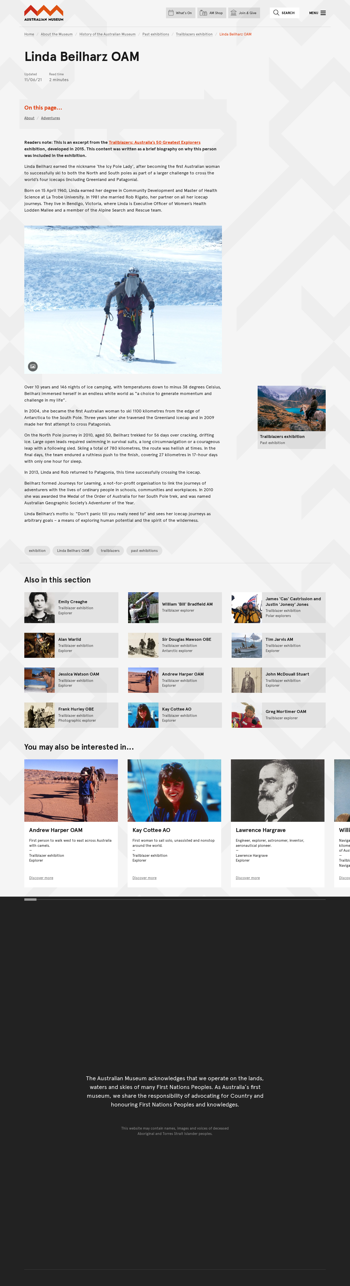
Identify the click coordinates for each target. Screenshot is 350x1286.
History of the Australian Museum (107, 33)
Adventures (50, 117)
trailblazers (110, 550)
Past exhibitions (155, 33)
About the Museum (57, 33)
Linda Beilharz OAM (73, 550)
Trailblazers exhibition (194, 33)
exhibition (37, 550)
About (29, 117)
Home (29, 33)
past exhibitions (144, 550)
